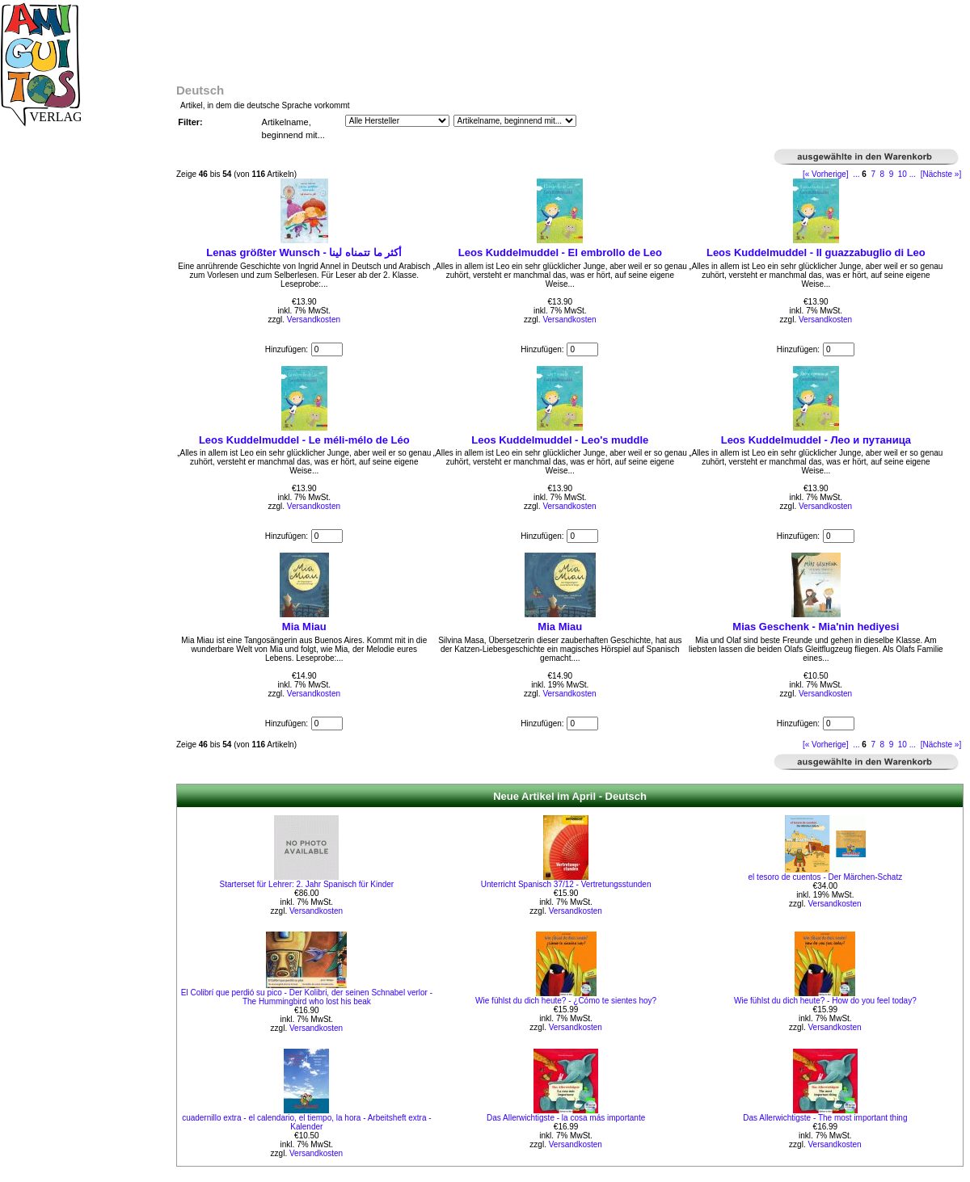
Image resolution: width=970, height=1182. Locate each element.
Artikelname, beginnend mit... (293, 129)
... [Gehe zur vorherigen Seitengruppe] (856, 174)
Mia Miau (304, 626)
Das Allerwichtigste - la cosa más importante (566, 1117)
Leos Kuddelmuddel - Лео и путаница (816, 440)
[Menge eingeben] (327, 349)
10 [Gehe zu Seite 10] (902, 174)
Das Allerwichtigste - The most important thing (825, 1117)
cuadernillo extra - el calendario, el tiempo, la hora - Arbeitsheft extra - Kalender (307, 1122)
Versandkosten (313, 319)
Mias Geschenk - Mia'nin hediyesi (815, 626)
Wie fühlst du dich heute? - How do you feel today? (825, 1000)
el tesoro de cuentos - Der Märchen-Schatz (826, 877)
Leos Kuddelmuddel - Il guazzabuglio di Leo (816, 252)
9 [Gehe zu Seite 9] (891, 174)
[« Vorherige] (826, 174)
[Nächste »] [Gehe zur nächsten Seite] (941, 174)
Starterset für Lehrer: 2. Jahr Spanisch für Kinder (307, 884)
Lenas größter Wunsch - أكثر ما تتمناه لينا (304, 252)
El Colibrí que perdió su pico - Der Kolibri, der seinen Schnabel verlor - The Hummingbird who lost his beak (306, 997)
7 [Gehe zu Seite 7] (873, 174)
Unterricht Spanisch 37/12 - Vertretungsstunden (566, 884)
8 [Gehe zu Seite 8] (882, 174)
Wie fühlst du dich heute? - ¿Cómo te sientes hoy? (565, 1000)
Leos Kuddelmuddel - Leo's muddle (559, 440)
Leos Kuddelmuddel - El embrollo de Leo (560, 252)
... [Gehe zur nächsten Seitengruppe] (912, 174)
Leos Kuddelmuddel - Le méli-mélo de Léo (304, 440)
